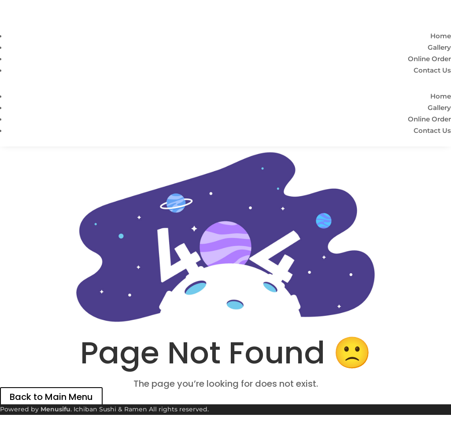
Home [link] (440, 36)
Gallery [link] (439, 47)
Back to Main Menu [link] (51, 397)
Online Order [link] (429, 59)
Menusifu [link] (55, 409)
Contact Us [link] (432, 70)
